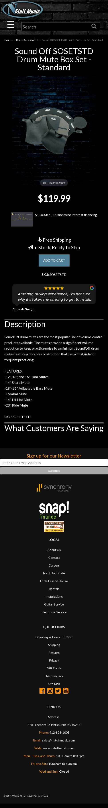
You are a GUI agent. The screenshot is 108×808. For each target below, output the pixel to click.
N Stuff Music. (19, 800)
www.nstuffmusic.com (58, 752)
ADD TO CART (54, 264)
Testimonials (54, 680)
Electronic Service (54, 616)
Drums (8, 40)
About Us (54, 554)
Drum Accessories (27, 40)
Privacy (54, 665)
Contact (54, 562)
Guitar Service (54, 609)
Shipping (54, 649)
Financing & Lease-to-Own (54, 641)
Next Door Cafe (54, 577)
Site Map (54, 688)
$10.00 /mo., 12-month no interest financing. (47, 220)
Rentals (54, 593)
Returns (54, 657)
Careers (54, 570)
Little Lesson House (54, 585)
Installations (54, 601)
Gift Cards (54, 672)
